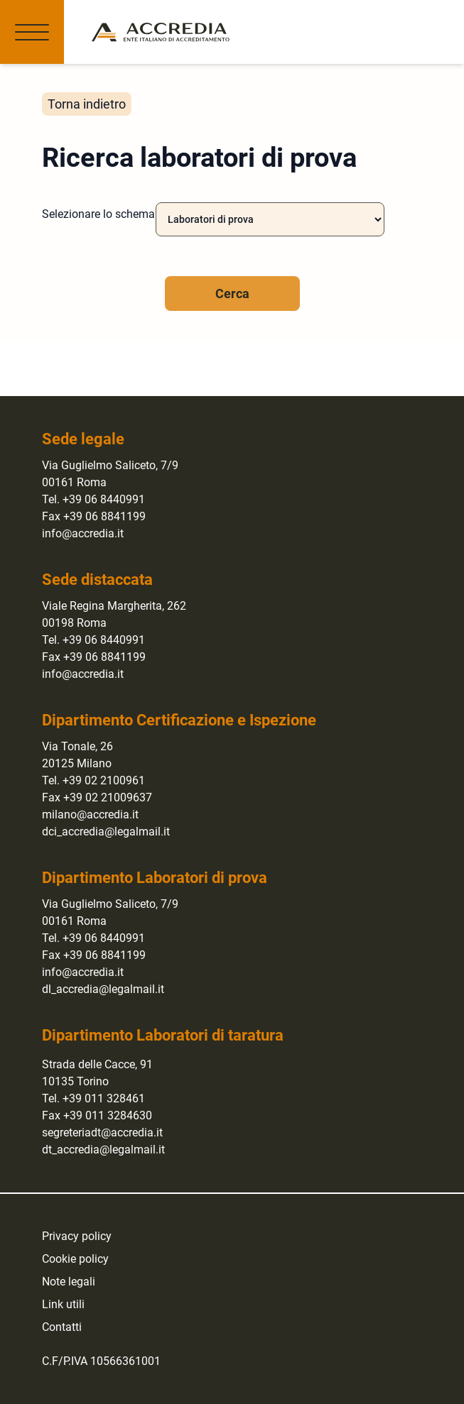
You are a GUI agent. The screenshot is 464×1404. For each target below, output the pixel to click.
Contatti (62, 1327)
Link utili (63, 1304)
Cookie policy (75, 1259)
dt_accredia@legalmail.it (103, 1149)
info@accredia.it (83, 533)
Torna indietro (87, 104)
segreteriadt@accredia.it (102, 1132)
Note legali (68, 1281)
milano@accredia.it (90, 814)
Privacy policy (77, 1236)
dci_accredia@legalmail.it (106, 831)
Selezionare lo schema (98, 214)
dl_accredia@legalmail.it (103, 989)
